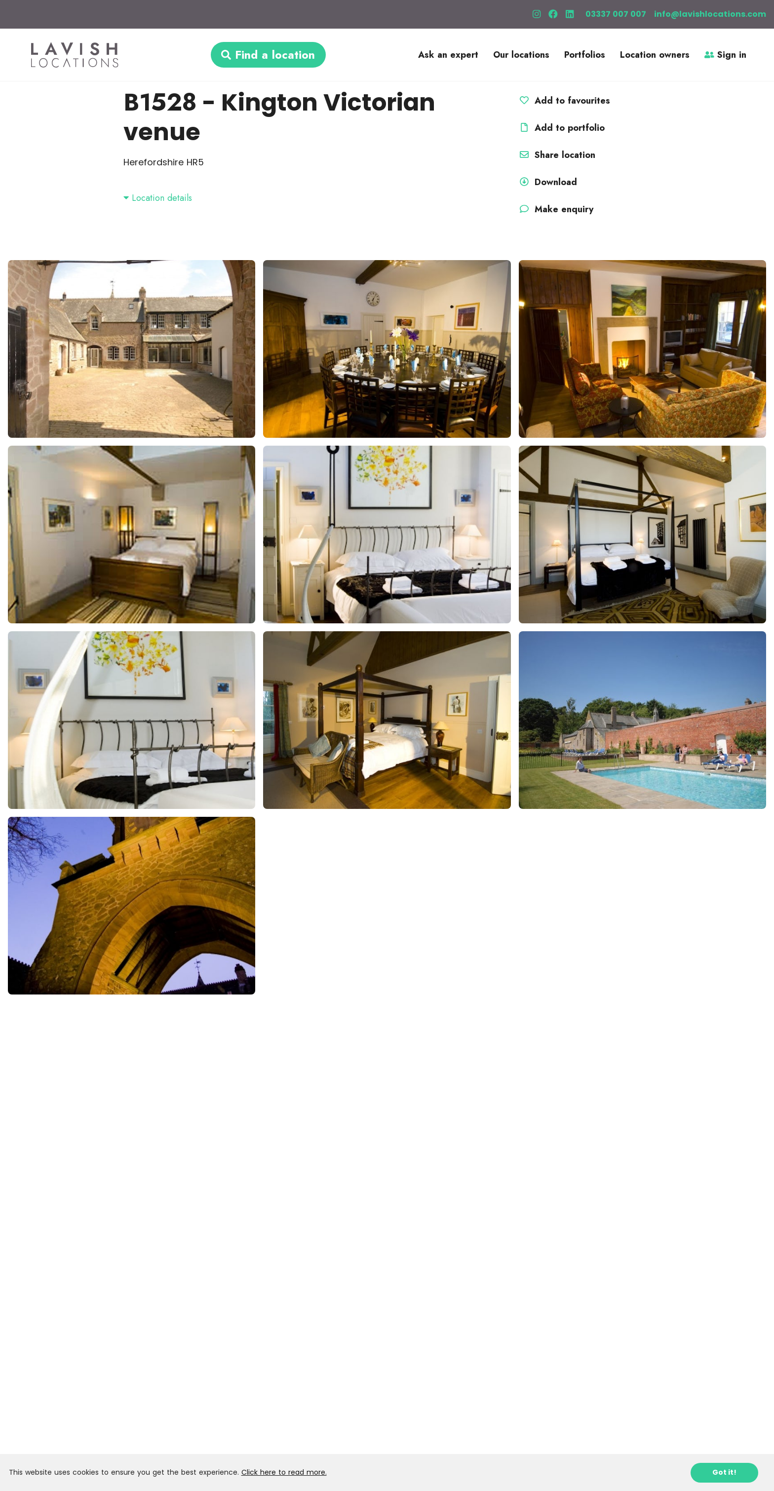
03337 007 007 (615, 14)
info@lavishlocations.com (710, 14)
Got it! (724, 1472)
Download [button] (547, 182)
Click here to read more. (284, 1472)
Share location (556, 155)
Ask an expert (448, 54)
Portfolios (584, 54)
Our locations (521, 54)
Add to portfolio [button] (561, 127)
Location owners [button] (655, 54)
